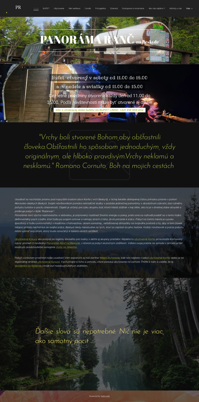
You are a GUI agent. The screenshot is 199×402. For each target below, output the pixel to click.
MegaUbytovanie (110, 258)
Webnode (105, 396)
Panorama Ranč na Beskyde (63, 243)
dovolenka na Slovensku (29, 265)
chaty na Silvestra (66, 247)
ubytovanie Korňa (144, 239)
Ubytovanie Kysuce (26, 239)
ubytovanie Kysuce (48, 261)
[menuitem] (34, 8)
